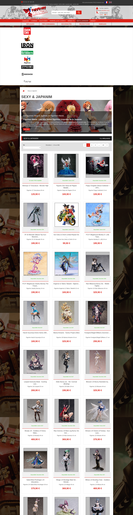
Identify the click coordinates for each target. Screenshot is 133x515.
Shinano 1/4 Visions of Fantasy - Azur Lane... (97, 432)
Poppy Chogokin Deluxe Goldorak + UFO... (97, 187)
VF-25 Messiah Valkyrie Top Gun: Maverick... (35, 236)
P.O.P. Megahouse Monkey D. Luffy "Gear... (97, 236)
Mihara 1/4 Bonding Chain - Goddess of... (97, 481)
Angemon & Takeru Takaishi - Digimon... (66, 284)
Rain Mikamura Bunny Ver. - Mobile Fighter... (97, 285)
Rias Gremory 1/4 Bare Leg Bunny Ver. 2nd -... (66, 432)
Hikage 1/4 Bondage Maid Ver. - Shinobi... (66, 481)
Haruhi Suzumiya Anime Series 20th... (35, 333)
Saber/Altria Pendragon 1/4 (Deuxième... (35, 481)
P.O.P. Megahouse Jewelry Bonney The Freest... (35, 285)
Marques (102, 24)
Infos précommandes (87, 2)
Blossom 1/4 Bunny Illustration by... (97, 382)
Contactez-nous (100, 2)
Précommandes (48, 24)
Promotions (84, 24)
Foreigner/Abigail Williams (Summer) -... (98, 333)
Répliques (30, 24)
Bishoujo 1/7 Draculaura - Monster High (35, 185)
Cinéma (34, 21)
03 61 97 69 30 (28, 2)
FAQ (94, 2)
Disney (93, 21)
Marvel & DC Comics (58, 21)
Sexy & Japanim (82, 21)
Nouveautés (66, 24)
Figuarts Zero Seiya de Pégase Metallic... (66, 187)
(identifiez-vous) (105, 10)
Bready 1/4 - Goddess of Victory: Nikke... (35, 432)
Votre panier (102, 13)
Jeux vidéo (43, 21)
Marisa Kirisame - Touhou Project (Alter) (66, 333)
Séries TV (71, 21)
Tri (24, 145)
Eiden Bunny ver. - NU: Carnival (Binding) (66, 383)
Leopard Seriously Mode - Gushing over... (35, 383)
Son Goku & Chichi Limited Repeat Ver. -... (66, 236)
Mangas (25, 21)
